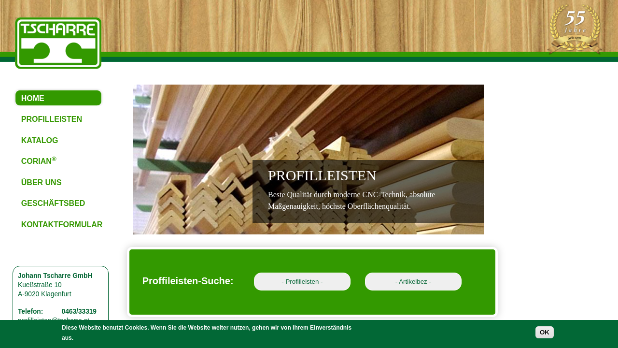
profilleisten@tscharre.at (53, 320)
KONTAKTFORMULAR (62, 224)
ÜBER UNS (41, 182)
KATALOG (39, 140)
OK (544, 334)
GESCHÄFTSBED (53, 203)
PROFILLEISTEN (51, 119)
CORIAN (38, 160)
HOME (32, 98)
